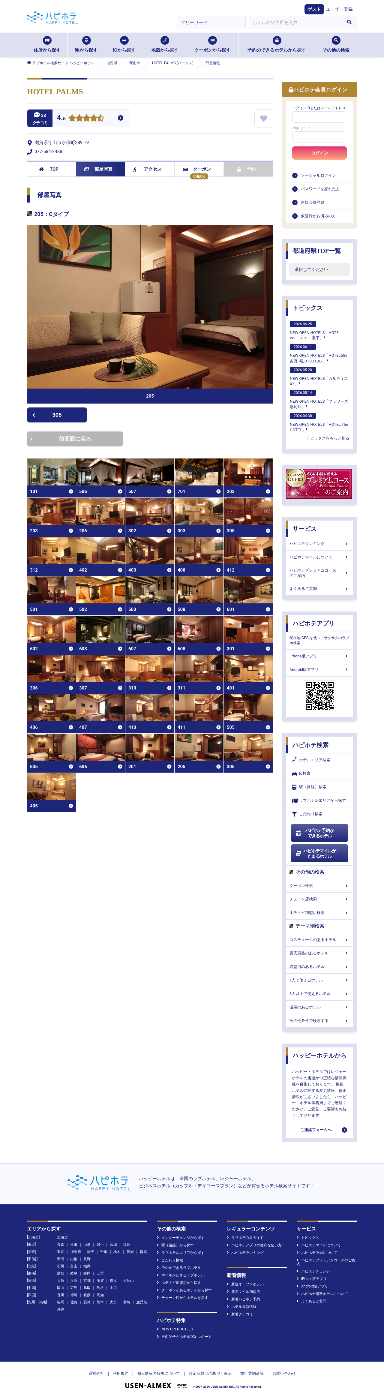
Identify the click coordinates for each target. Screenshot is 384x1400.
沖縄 (60, 1309)
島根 (100, 1288)
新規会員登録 (312, 202)
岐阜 (73, 1273)
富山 (73, 1266)
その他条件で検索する (320, 1020)
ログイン (319, 153)
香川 (60, 1295)
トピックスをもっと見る (327, 438)
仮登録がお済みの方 (318, 216)
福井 (87, 1266)
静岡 (87, 1273)
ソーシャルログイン (318, 175)
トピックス (307, 308)
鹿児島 (141, 1302)
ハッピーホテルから (319, 1055)
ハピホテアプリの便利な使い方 (254, 1245)
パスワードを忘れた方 (320, 189)
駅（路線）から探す (175, 1245)
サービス (304, 528)
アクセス (147, 169)
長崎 (87, 1302)
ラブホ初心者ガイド (245, 1238)
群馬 (143, 1252)
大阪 (60, 1280)
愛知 (60, 1273)
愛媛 (87, 1295)
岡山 (60, 1288)
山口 (113, 1288)
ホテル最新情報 (241, 1307)
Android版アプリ (320, 669)
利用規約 (120, 1373)
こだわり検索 (307, 814)
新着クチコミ (240, 1314)
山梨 (73, 1259)
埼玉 (90, 1252)
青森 (60, 1244)
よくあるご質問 (320, 588)
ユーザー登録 (339, 9)
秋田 (73, 1244)
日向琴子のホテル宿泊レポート (184, 1337)
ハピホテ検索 (310, 745)
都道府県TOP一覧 (316, 251)
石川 (60, 1266)
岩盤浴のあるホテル (320, 966)
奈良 (113, 1280)
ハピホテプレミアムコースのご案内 (320, 573)
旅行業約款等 (252, 1373)
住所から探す (47, 44)
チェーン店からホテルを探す (182, 1298)
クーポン (197, 169)
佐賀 (73, 1302)
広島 (73, 1288)
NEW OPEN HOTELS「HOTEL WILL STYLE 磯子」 (315, 330)
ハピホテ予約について (317, 1253)
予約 (246, 169)
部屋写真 (98, 169)
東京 (60, 1252)
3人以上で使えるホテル (320, 993)
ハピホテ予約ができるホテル (315, 833)
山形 (87, 1244)
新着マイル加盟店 (243, 1292)
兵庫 (73, 1280)
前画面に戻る (60, 439)
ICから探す (124, 44)
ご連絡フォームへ (316, 1130)
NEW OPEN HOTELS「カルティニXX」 (319, 376)
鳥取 (87, 1288)
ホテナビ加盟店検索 (320, 912)
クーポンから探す (212, 44)
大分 (113, 1302)
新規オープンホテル (245, 1284)
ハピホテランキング (320, 543)
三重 (100, 1273)
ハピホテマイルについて (320, 557)
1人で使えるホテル (320, 980)
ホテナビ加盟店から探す (179, 1283)
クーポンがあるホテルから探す (184, 1290)
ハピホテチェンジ (313, 1271)
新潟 (60, 1259)
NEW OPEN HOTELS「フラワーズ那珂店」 (319, 399)
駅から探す (86, 44)
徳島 (73, 1295)
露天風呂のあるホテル (320, 953)
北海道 (62, 1237)
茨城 (130, 1252)
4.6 (61, 119)
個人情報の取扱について (158, 1373)
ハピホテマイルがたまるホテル (316, 853)
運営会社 (96, 1373)
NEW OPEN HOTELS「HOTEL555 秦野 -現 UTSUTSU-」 (318, 353)
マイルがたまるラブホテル (181, 1275)
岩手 (100, 1244)
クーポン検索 (320, 885)
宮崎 (126, 1302)
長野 (87, 1259)
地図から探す (164, 44)
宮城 (113, 1244)
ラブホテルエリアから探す (319, 800)
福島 (126, 1244)
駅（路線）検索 (309, 787)
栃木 (117, 1252)
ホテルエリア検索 (311, 760)
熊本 (100, 1302)
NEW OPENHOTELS (175, 1329)
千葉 (103, 1252)
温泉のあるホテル (320, 1007)
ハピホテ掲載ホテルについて (322, 1294)
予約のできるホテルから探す (277, 44)
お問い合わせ (284, 1373)
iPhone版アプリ (320, 656)
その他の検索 (336, 44)
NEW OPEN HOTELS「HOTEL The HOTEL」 (319, 422)
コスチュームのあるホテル (320, 939)
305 (47, 415)
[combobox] (295, 22)
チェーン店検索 (320, 899)
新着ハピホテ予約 (243, 1299)
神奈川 (75, 1252)
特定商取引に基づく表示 (210, 1373)
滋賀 (100, 1280)
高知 (100, 1295)
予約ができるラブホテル (179, 1268)
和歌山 (128, 1280)
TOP (48, 169)
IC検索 (301, 773)
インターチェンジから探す (181, 1238)
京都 (87, 1280)
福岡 (60, 1302)
